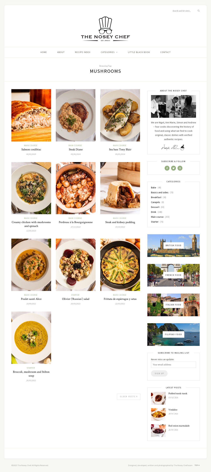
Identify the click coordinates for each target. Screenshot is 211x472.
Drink (153, 211)
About (61, 52)
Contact (165, 52)
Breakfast (156, 197)
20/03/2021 (31, 380)
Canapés (155, 202)
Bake (153, 187)
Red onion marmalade (179, 425)
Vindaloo (172, 409)
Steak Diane (76, 149)
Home (43, 52)
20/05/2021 (76, 303)
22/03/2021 (120, 303)
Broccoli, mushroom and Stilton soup (31, 374)
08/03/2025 (31, 154)
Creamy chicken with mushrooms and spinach (31, 224)
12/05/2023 (31, 230)
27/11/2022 (76, 227)
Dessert (155, 207)
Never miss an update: (162, 359)
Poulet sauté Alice (31, 299)
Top (197, 465)
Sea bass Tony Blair (120, 149)
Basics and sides (159, 192)
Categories (108, 52)
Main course (30, 145)
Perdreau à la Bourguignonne (76, 222)
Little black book (139, 52)
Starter (75, 295)
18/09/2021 (31, 303)
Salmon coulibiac (31, 149)
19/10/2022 (120, 227)
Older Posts (129, 396)
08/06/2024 (76, 154)
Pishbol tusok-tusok (177, 393)
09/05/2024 (120, 154)
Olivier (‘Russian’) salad (75, 299)
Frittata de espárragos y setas (120, 299)
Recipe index (83, 52)
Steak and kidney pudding (120, 222)
